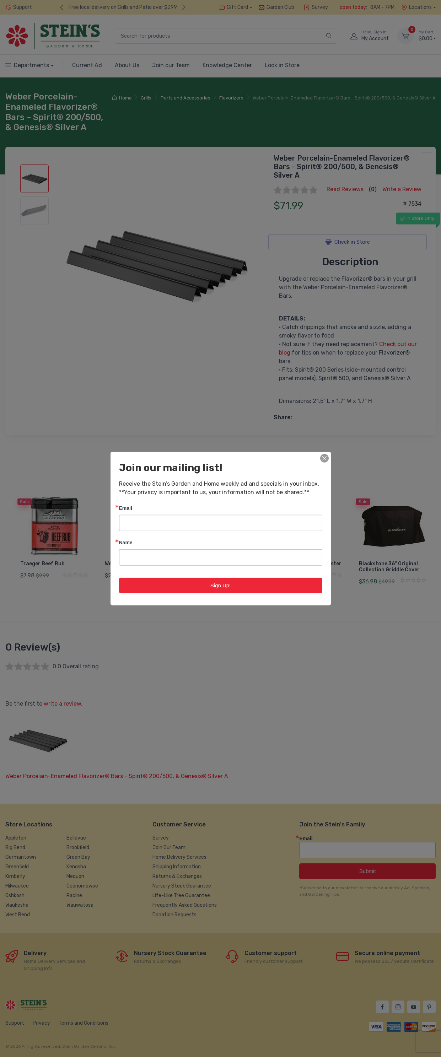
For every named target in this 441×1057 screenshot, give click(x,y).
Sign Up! (220, 585)
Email (125, 507)
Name (126, 542)
